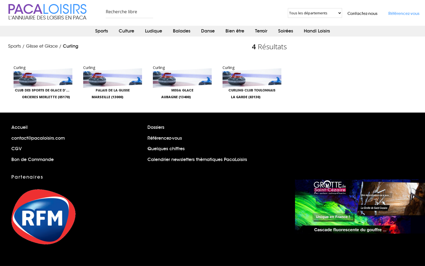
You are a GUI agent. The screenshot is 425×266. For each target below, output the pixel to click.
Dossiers (155, 127)
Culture (126, 31)
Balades (181, 31)
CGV (16, 149)
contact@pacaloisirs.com (38, 138)
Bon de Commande (32, 159)
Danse (208, 31)
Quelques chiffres (166, 149)
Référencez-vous (404, 13)
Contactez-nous (362, 13)
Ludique (153, 31)
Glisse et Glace (42, 46)
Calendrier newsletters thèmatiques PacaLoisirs (197, 159)
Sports (101, 31)
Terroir (261, 31)
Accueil (19, 127)
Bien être (235, 31)
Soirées (285, 31)
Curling (70, 46)
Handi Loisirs (317, 31)
